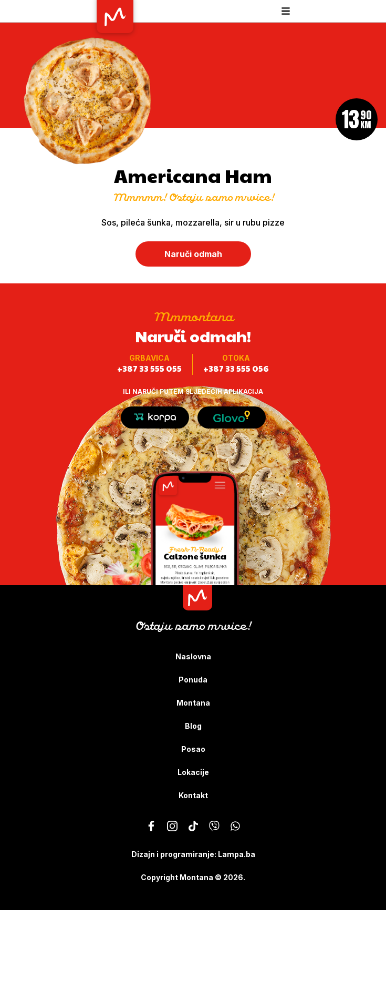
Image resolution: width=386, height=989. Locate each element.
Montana (193, 702)
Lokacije (193, 772)
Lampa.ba (236, 854)
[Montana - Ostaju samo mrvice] (151, 826)
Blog (193, 725)
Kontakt (193, 795)
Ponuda (193, 679)
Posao (193, 749)
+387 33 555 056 (236, 368)
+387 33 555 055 (149, 368)
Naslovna (193, 656)
